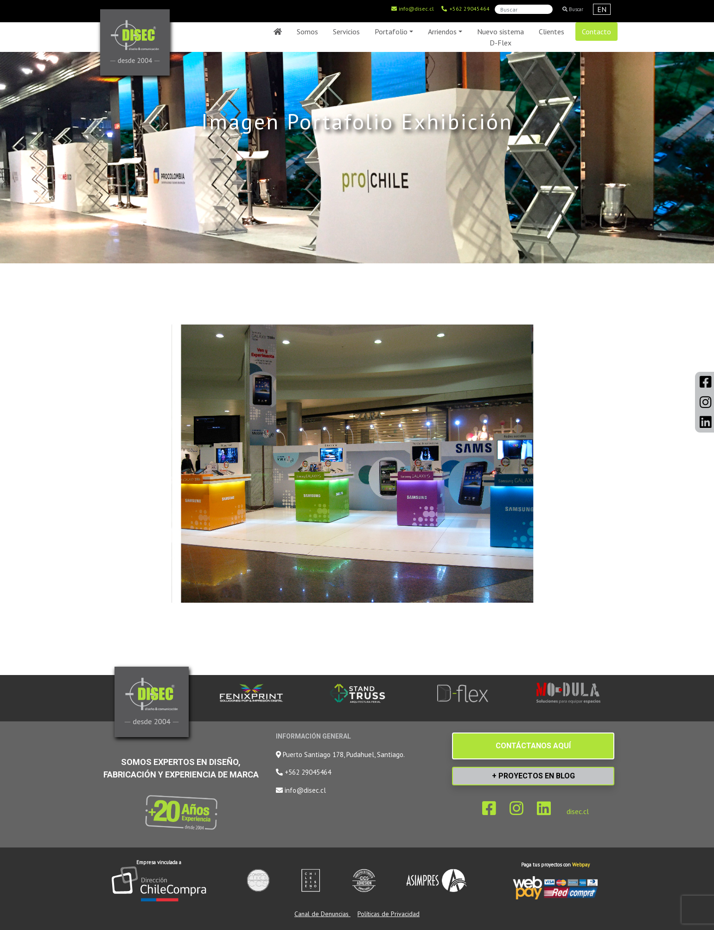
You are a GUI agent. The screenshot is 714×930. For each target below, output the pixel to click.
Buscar (572, 9)
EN (601, 9)
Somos (307, 31)
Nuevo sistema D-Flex (500, 37)
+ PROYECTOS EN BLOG (533, 775)
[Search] (524, 9)
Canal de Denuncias (322, 914)
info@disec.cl (412, 9)
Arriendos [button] (442, 31)
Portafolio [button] (391, 31)
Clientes (551, 31)
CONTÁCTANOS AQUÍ (533, 745)
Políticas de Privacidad (388, 914)
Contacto (596, 31)
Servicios (346, 31)
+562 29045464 (465, 9)
